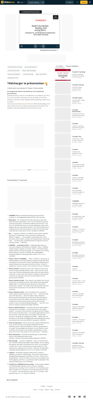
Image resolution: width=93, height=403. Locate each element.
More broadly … (14, 341)
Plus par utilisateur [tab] (72, 66)
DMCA (47, 390)
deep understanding (29, 70)
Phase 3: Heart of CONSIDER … (18, 259)
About (35, 390)
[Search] (36, 2)
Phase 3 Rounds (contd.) (16, 292)
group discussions (31, 67)
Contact (57, 390)
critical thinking (28, 74)
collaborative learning (15, 67)
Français (49, 386)
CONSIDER (12, 215)
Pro (77, 2)
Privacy (41, 390)
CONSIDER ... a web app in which (19, 245)
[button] (21, 2)
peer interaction (41, 74)
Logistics (12, 352)
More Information (14, 334)
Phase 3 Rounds (14, 268)
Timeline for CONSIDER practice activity (21, 364)
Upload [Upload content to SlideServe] (84, 2)
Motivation (12, 220)
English (43, 386)
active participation (14, 74)
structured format (13, 70)
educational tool (13, 78)
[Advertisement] (10, 32)
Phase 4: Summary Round (17, 307)
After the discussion (15, 323)
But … (11, 233)
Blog (51, 390)
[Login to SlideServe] (90, 2)
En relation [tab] (59, 66)
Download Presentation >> (49, 50)
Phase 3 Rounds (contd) (16, 280)
